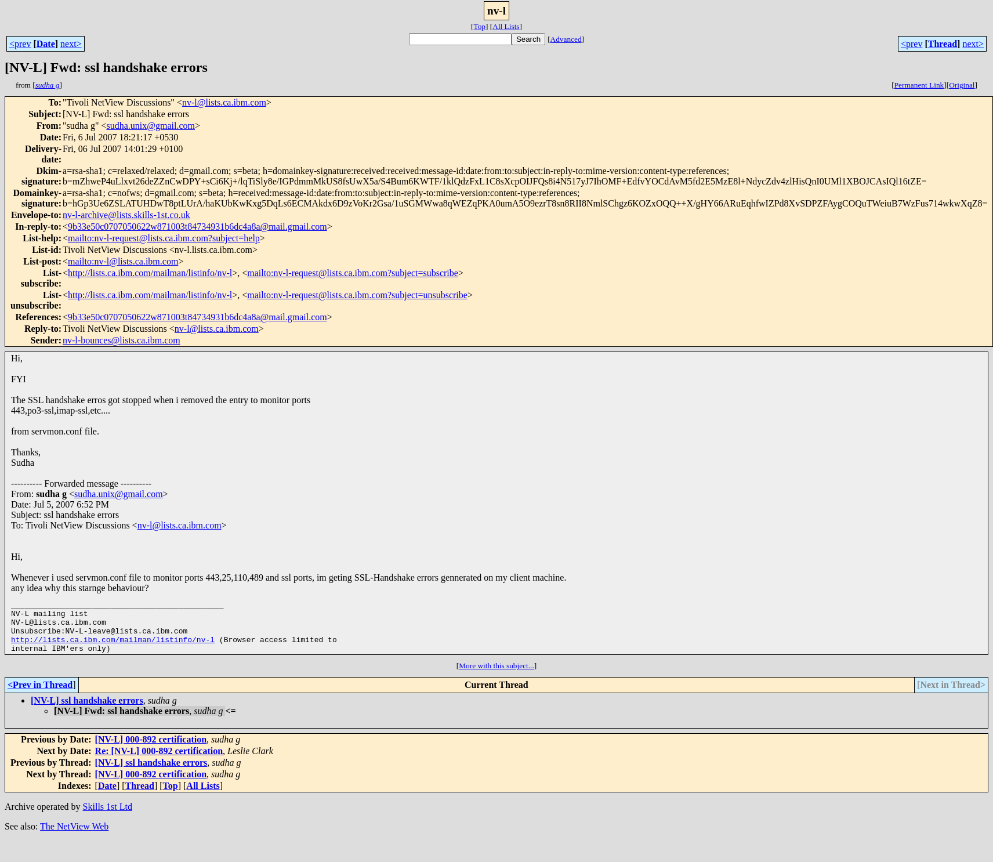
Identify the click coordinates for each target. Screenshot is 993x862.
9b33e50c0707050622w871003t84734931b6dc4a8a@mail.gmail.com (197, 226)
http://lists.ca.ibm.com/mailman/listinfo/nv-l (150, 273)
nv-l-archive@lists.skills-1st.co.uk (126, 215)
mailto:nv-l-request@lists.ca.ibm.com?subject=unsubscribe (357, 295)
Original (961, 85)
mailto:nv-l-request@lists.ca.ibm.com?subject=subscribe (352, 273)
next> (71, 44)
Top (479, 26)
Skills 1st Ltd (107, 817)
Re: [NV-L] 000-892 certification (159, 761)
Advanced (566, 39)
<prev (20, 44)
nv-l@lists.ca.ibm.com (224, 102)
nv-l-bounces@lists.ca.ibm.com (121, 340)
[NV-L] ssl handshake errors (87, 711)
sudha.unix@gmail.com (150, 126)
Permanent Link (919, 85)
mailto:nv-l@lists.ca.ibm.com (123, 261)
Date (46, 44)
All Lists (505, 26)
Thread (942, 44)
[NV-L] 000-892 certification (151, 750)
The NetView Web (74, 837)
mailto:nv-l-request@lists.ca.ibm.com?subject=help (164, 238)
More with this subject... (496, 676)
